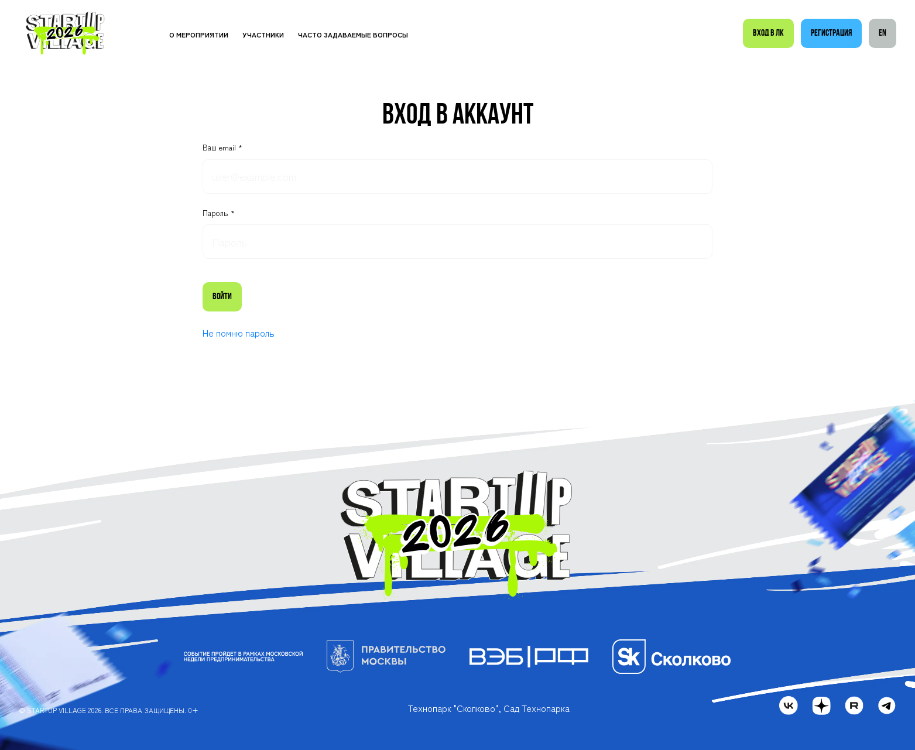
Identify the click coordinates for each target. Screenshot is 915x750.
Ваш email (220, 147)
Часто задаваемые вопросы (353, 34)
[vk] (788, 705)
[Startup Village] (65, 34)
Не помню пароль (239, 333)
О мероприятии (198, 34)
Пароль (217, 213)
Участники (263, 34)
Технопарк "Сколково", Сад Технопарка (489, 708)
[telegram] (887, 705)
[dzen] (821, 705)
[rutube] (854, 705)
